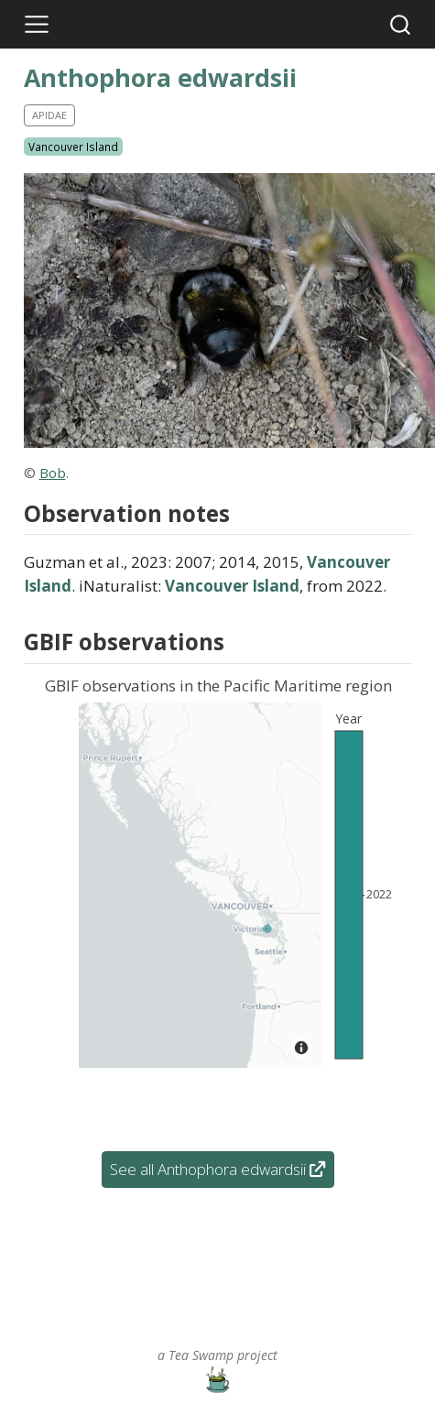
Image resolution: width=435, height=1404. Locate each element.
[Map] (200, 885)
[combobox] (401, 24)
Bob (52, 472)
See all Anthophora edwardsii (217, 1169)
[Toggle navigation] (37, 24)
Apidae (49, 115)
